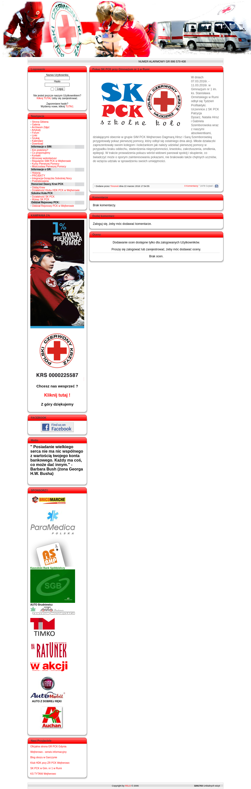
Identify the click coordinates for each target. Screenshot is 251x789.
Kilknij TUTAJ (44, 98)
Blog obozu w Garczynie (43, 757)
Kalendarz (37, 141)
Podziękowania (40, 181)
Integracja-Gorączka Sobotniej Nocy (52, 178)
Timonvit (114, 186)
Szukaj (36, 138)
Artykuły (36, 130)
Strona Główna (40, 121)
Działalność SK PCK (43, 196)
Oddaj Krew (38, 187)
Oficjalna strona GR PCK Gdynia (48, 746)
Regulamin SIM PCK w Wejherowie (51, 161)
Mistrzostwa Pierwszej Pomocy (49, 166)
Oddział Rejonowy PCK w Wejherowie (53, 206)
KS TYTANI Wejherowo (43, 773)
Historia (36, 173)
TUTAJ (69, 106)
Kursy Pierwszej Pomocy (45, 163)
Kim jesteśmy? (40, 150)
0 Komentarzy (191, 186)
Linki (34, 135)
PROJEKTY (38, 175)
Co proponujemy (41, 152)
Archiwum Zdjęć (40, 127)
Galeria (36, 124)
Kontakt (36, 155)
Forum (35, 132)
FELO (128, 786)
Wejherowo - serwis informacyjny (48, 752)
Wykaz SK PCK (40, 199)
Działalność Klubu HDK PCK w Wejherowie (56, 190)
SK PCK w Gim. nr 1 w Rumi (46, 768)
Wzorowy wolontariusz (44, 158)
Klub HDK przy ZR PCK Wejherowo (50, 762)
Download (37, 143)
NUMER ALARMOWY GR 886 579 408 (158, 61)
